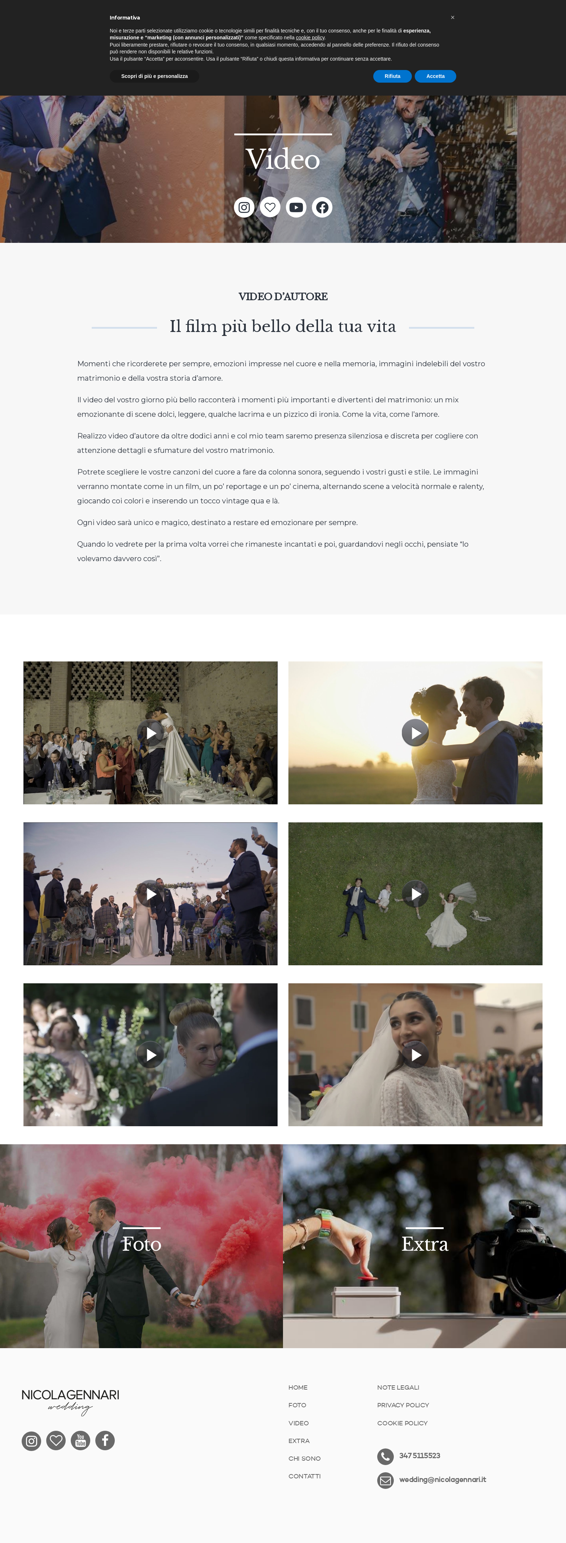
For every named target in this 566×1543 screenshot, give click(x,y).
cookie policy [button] (310, 37)
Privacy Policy (403, 1405)
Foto (297, 1405)
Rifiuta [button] (393, 76)
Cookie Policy (402, 1423)
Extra (298, 1441)
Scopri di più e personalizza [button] (154, 76)
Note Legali (398, 1388)
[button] (452, 17)
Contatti (304, 1476)
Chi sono (304, 1459)
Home (298, 1388)
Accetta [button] (435, 76)
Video (298, 1423)
